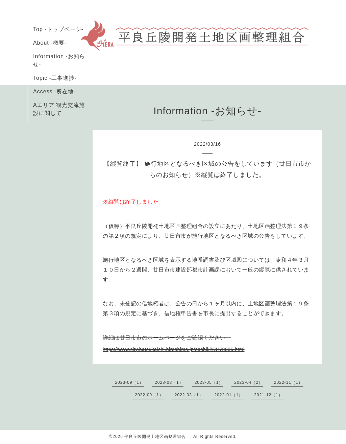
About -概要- (50, 43)
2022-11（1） (288, 382)
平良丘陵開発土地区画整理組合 (157, 436)
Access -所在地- (54, 91)
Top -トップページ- (58, 29)
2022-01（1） (228, 395)
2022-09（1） (149, 395)
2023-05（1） (209, 382)
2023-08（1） (169, 382)
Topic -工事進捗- (54, 78)
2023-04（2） (248, 382)
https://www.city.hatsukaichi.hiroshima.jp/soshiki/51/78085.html (174, 349)
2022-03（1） (189, 395)
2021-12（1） (268, 395)
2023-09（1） (129, 382)
